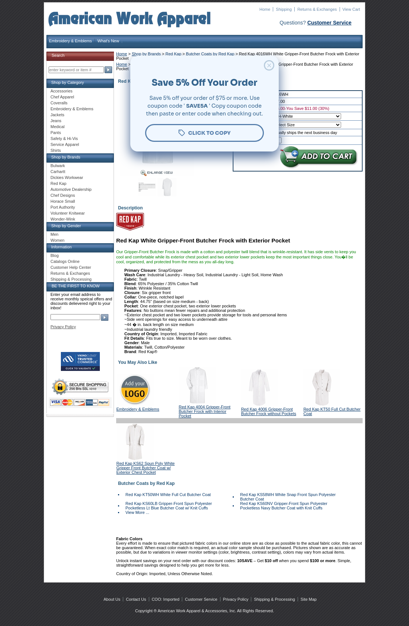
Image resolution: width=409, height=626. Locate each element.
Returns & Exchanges (317, 9)
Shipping (284, 9)
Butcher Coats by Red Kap (210, 54)
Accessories (61, 91)
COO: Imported (166, 599)
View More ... (137, 512)
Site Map (309, 599)
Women (57, 240)
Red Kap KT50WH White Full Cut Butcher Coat (168, 494)
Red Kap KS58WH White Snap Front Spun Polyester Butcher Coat (288, 496)
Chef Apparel (62, 97)
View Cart (351, 9)
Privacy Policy (63, 327)
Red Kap (174, 54)
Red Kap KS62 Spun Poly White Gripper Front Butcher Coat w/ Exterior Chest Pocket (146, 468)
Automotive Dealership (71, 189)
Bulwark (57, 165)
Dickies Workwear (66, 177)
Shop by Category (67, 82)
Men (54, 234)
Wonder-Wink (62, 219)
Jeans (55, 120)
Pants (55, 132)
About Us (112, 599)
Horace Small (62, 201)
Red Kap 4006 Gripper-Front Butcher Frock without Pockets (268, 411)
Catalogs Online (64, 261)
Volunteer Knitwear (67, 213)
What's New (108, 41)
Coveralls (59, 103)
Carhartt (57, 171)
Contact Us (136, 599)
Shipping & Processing (71, 279)
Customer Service (329, 23)
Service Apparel (64, 144)
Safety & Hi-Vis (64, 138)
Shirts (55, 150)
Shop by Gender (66, 226)
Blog (54, 255)
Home (264, 9)
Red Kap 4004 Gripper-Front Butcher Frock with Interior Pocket (204, 411)
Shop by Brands (146, 54)
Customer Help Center (70, 267)
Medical (57, 126)
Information (61, 247)
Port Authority (62, 207)
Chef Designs (62, 195)
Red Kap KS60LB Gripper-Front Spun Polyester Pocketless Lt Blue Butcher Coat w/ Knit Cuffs (168, 505)
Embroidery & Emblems (70, 41)
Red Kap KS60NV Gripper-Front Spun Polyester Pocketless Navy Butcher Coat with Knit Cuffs (283, 505)
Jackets (57, 115)
